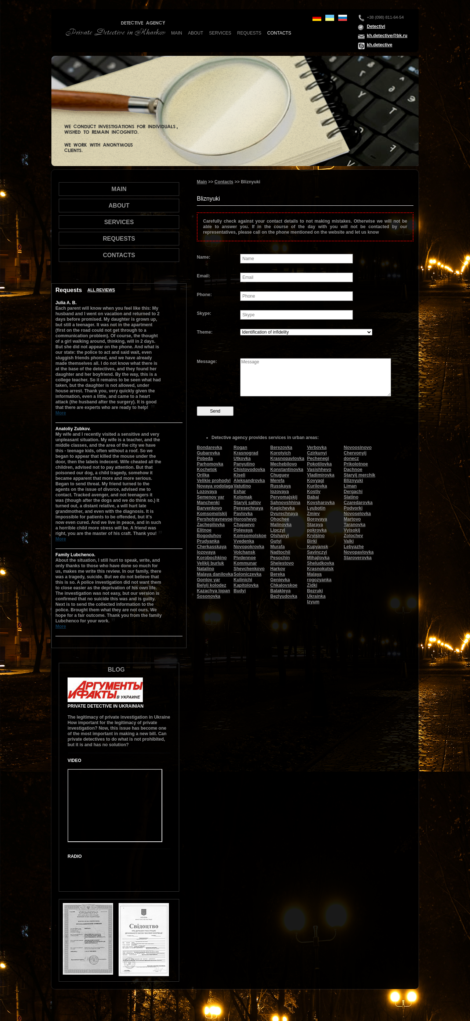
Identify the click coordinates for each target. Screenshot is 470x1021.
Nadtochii (280, 552)
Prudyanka (208, 541)
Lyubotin (316, 508)
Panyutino (244, 464)
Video (74, 760)
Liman (350, 486)
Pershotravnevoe (214, 519)
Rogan (240, 447)
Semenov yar (210, 497)
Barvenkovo (209, 508)
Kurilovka (317, 486)
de (316, 18)
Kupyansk (317, 546)
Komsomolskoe (250, 535)
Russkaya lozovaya (280, 488)
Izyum (313, 601)
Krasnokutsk (320, 568)
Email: (203, 275)
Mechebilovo (283, 464)
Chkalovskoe (283, 585)
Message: (207, 361)
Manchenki (208, 502)
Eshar (240, 491)
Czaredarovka (358, 502)
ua (329, 18)
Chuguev (279, 475)
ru (342, 18)
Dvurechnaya (284, 513)
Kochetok (207, 469)
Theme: (205, 332)
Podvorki (353, 508)
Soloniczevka (247, 574)
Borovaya (317, 519)
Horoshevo (245, 519)
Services (220, 33)
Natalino (205, 568)
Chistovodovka (249, 469)
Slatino (351, 497)
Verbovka (316, 447)
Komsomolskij (212, 513)
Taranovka (354, 524)
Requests (249, 33)
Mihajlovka (318, 557)
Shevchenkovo (249, 568)
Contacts (279, 33)
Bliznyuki (353, 480)
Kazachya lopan (213, 590)
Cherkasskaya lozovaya (212, 549)
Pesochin (280, 557)
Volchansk (244, 552)
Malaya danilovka (215, 574)
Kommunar (245, 563)
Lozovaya (207, 491)
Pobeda (205, 458)
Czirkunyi (317, 453)
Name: (203, 257)
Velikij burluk (210, 563)
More (60, 413)
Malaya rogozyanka (319, 577)
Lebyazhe (354, 546)
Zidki (312, 585)
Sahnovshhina (285, 502)
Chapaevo (244, 524)
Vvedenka (244, 541)
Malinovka (281, 524)
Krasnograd (246, 453)
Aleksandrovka (249, 480)
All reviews (101, 290)
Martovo (352, 519)
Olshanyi (279, 535)
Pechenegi (318, 458)
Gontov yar (208, 579)
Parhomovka (210, 464)
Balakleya (280, 590)
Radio (75, 856)
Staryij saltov (247, 502)
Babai (313, 497)
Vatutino (242, 486)
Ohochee (279, 519)
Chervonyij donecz (355, 455)
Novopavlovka (358, 552)
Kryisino (316, 535)
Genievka (280, 579)
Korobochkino (212, 557)
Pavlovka (243, 513)
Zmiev (313, 513)
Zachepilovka (211, 524)
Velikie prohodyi (214, 480)
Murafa (277, 546)
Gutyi (276, 541)
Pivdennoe (245, 557)
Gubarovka (208, 453)
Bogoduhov (209, 535)
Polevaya (243, 530)
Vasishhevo (319, 469)
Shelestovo (282, 563)
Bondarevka (209, 447)
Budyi (240, 590)
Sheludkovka (320, 563)
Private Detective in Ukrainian (106, 706)
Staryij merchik (359, 475)
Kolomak (243, 497)
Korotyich (280, 453)
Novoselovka (357, 513)
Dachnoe (353, 469)
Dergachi (353, 491)
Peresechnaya (248, 508)
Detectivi (376, 26)
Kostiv (314, 491)
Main (176, 33)
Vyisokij (352, 530)
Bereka (277, 574)
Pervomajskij (283, 497)
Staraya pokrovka (316, 527)
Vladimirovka (321, 475)
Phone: (204, 294)
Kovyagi (315, 480)
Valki (349, 541)
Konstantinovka (286, 469)
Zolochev (353, 535)
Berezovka (281, 447)
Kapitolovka (246, 585)
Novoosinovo (358, 447)
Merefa (277, 480)
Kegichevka (282, 508)
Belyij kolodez (211, 585)
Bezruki (315, 590)
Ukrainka (316, 596)
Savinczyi (317, 552)
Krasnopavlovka (287, 458)
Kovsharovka (321, 502)
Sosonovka (208, 596)
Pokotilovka (319, 464)
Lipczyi (277, 530)
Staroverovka (358, 557)
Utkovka (242, 458)
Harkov (277, 568)
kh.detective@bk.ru (387, 35)
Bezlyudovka (283, 596)
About (195, 33)
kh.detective (379, 44)
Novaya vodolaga (215, 486)
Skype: (204, 313)
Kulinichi (243, 579)
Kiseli (239, 475)
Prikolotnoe (356, 464)
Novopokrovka (249, 546)
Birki (312, 541)
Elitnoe (204, 530)
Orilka (203, 475)
